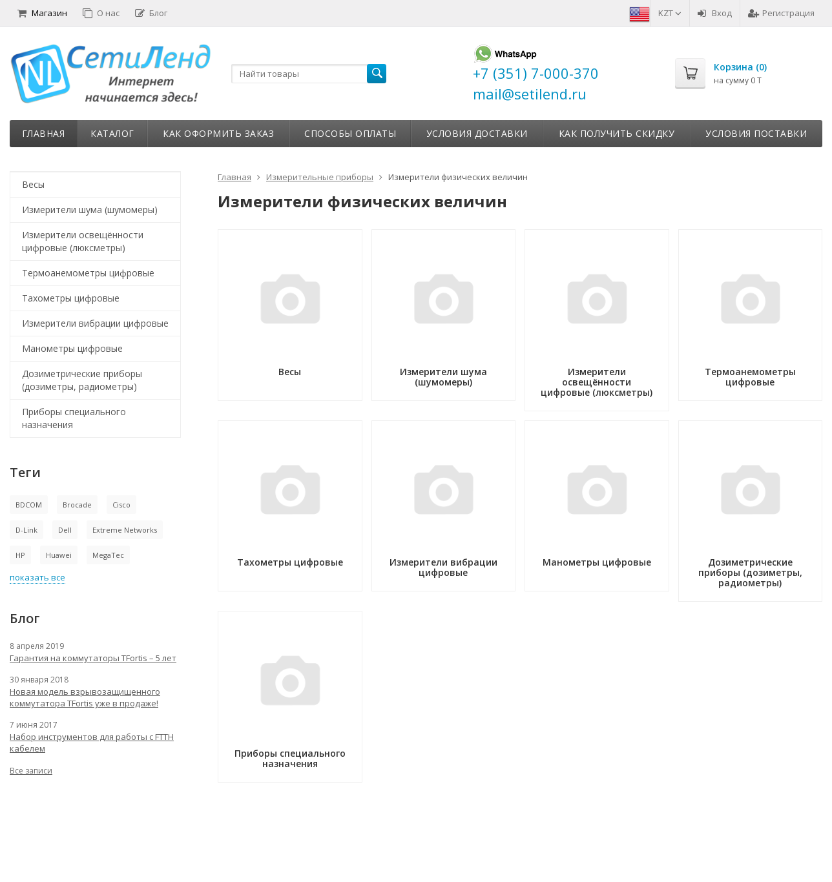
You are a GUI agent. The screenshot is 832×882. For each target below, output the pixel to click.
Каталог (112, 133)
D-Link (26, 530)
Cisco (121, 504)
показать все (37, 577)
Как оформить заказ (218, 133)
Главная (43, 133)
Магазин (42, 13)
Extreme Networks (124, 530)
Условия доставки (477, 133)
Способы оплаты (350, 133)
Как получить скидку (617, 133)
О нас (101, 13)
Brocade (77, 504)
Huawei (59, 555)
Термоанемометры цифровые (88, 273)
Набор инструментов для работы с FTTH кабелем (92, 742)
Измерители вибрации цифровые (95, 323)
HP (20, 555)
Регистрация (781, 13)
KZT (669, 13)
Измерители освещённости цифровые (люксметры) (82, 241)
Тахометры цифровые (71, 298)
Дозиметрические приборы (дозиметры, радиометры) (82, 380)
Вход (715, 13)
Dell (65, 530)
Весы (33, 184)
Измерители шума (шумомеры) (90, 209)
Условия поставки (756, 133)
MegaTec (108, 555)
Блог (151, 13)
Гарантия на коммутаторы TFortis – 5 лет (93, 658)
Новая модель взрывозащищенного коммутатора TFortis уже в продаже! (85, 697)
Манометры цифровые (72, 348)
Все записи (31, 770)
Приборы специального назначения (74, 418)
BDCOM (29, 504)
